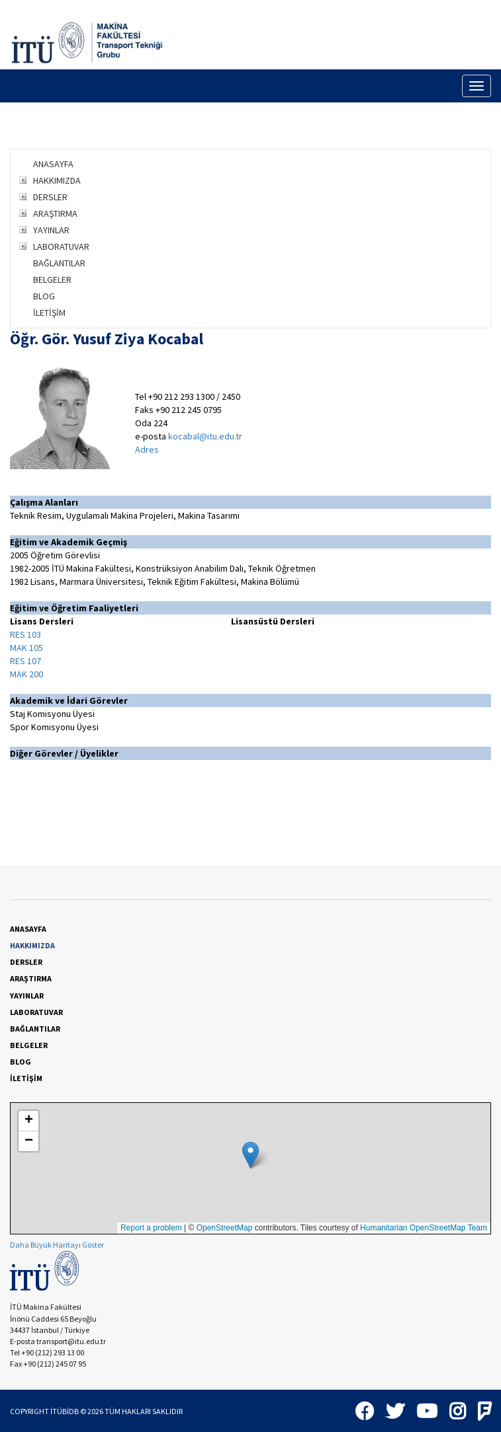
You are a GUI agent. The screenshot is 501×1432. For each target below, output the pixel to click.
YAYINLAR (51, 230)
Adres (147, 449)
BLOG (44, 296)
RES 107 (25, 661)
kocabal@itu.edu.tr (205, 436)
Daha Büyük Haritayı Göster (57, 1245)
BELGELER (52, 279)
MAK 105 (26, 648)
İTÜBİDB (64, 1411)
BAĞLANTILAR (59, 263)
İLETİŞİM (49, 313)
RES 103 (25, 634)
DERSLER (50, 197)
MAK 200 (26, 674)
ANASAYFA (53, 164)
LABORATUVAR (61, 246)
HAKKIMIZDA (57, 180)
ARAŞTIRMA (55, 213)
